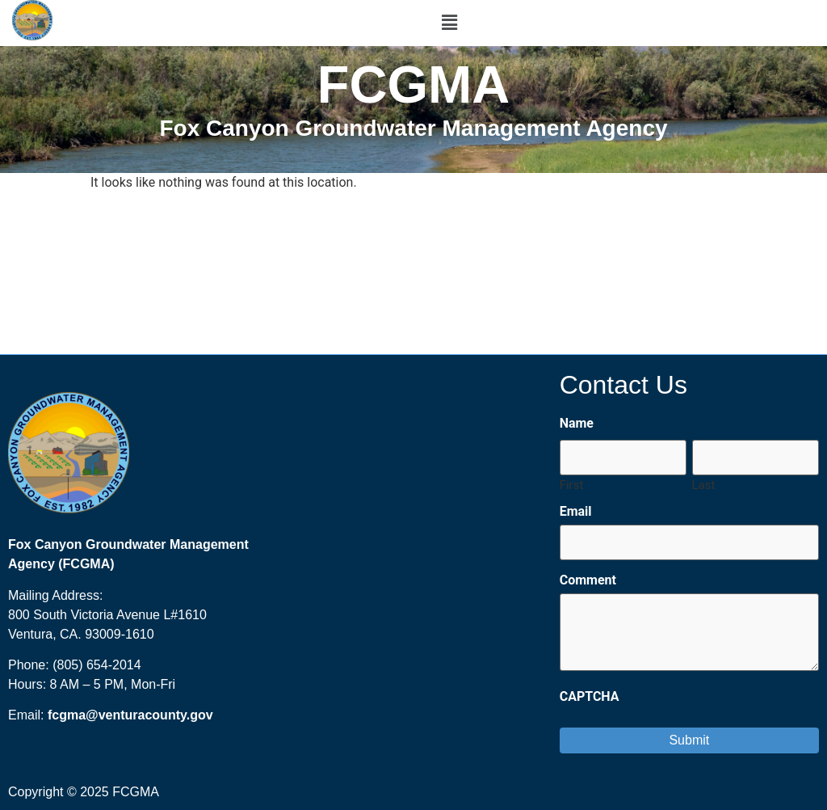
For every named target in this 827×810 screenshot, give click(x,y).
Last (704, 484)
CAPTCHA (589, 696)
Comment (588, 580)
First (572, 484)
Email (576, 511)
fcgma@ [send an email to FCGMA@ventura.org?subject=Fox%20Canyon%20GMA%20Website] (73, 715)
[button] (449, 22)
